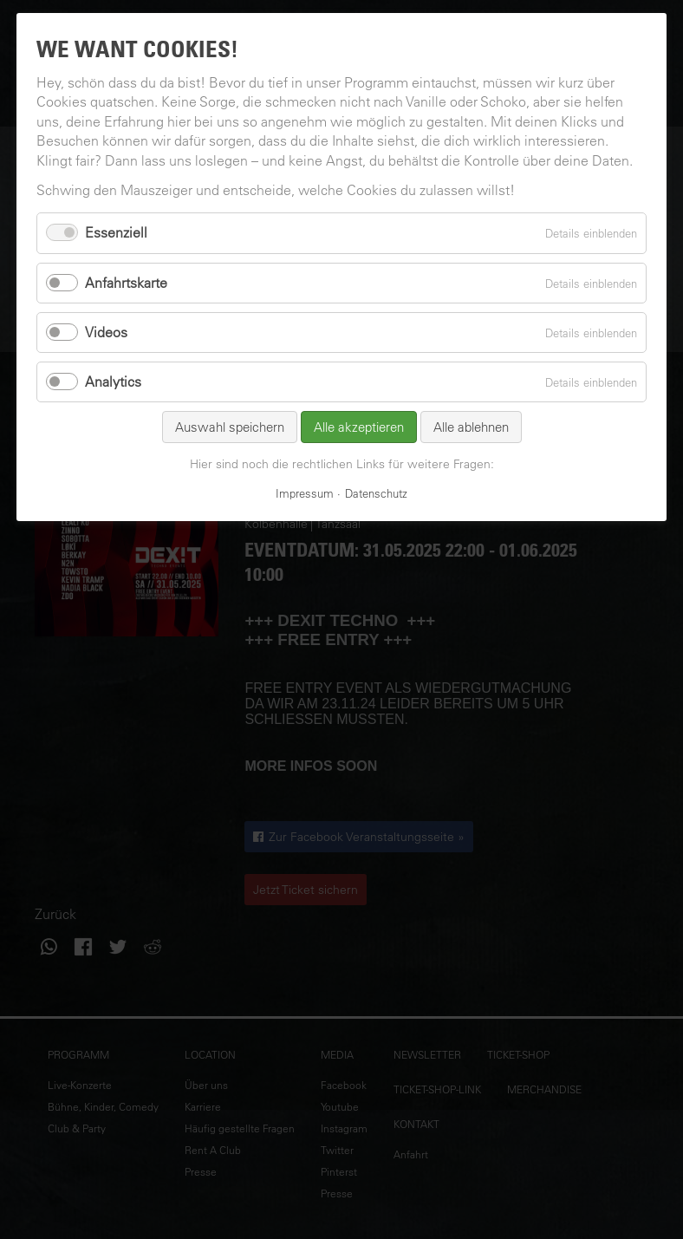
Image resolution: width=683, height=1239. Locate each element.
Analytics (113, 381)
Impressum (305, 493)
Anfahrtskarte (126, 282)
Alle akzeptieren (359, 427)
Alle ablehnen (471, 427)
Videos (106, 332)
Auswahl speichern (229, 427)
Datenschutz (376, 493)
